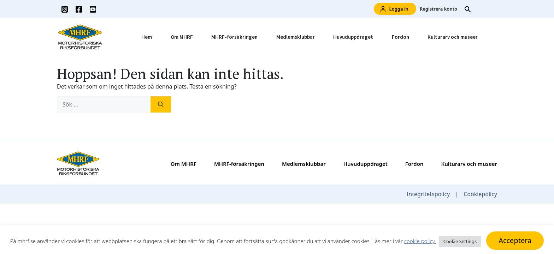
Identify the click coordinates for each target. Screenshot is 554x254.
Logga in (394, 9)
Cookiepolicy (480, 194)
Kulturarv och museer (453, 37)
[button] (468, 9)
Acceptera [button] (515, 240)
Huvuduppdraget (353, 37)
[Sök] (161, 104)
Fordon (400, 37)
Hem (146, 37)
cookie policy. (420, 240)
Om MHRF (182, 37)
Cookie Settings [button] (460, 241)
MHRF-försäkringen (234, 37)
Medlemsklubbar (295, 37)
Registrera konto (438, 9)
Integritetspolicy (428, 194)
